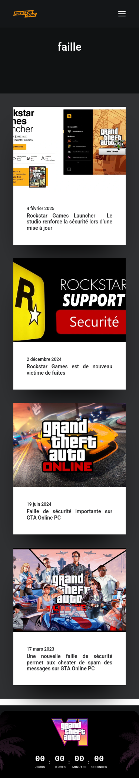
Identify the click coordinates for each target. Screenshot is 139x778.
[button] (122, 14)
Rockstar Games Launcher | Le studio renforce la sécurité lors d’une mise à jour (69, 222)
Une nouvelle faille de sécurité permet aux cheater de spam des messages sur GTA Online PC (69, 662)
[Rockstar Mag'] (25, 14)
